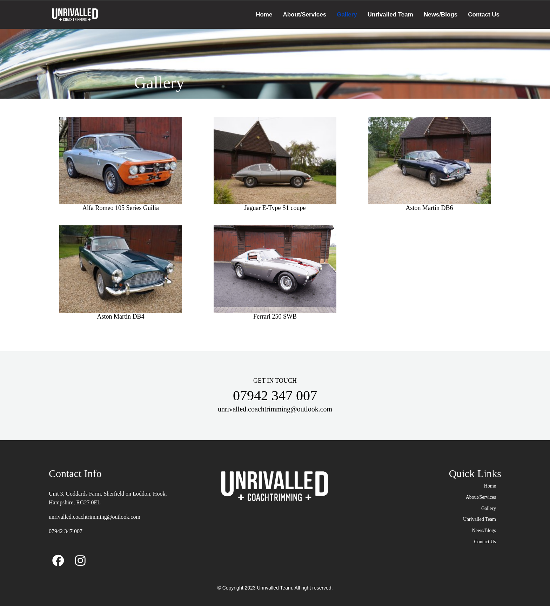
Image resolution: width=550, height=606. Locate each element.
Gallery (347, 14)
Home (264, 14)
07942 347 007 (65, 531)
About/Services (304, 14)
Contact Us (483, 14)
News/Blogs (440, 14)
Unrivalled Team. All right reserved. (295, 588)
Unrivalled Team (390, 14)
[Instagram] (80, 559)
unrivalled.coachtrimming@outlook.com (94, 517)
